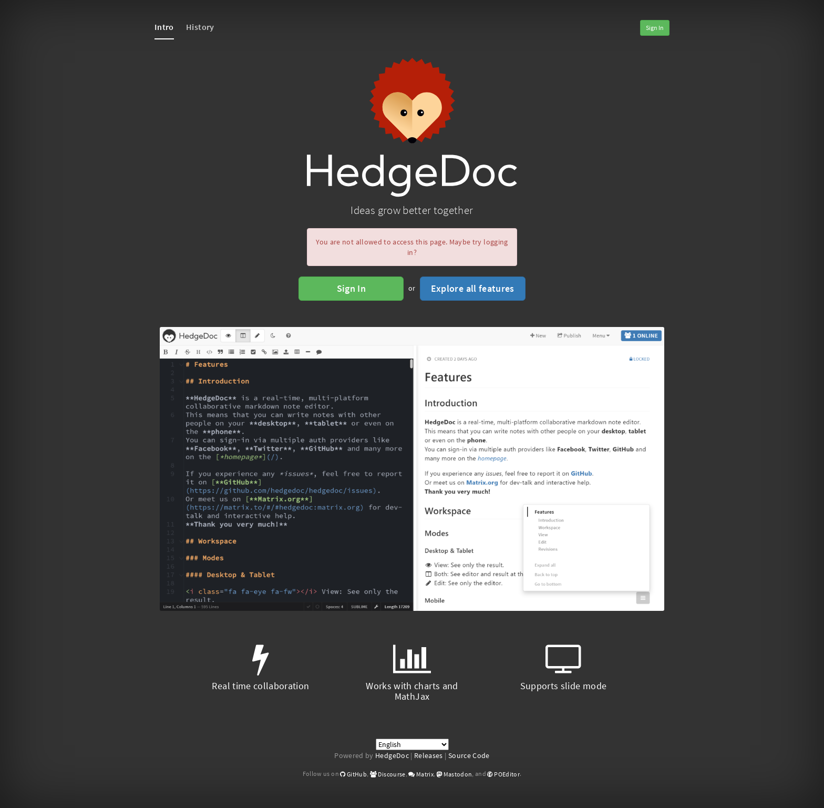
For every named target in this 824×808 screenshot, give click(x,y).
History (200, 27)
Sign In (655, 28)
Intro (164, 27)
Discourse (388, 774)
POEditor (503, 774)
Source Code (469, 755)
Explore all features (472, 288)
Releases (428, 755)
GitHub (353, 774)
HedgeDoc (392, 755)
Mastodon (454, 774)
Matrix (421, 774)
